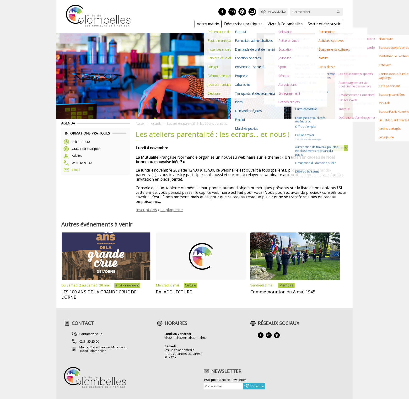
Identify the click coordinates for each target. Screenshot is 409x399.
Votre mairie (208, 24)
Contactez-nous (90, 334)
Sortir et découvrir (324, 24)
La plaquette (171, 209)
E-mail (76, 170)
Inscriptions (146, 209)
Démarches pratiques (243, 24)
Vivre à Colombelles (285, 24)
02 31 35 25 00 (89, 341)
